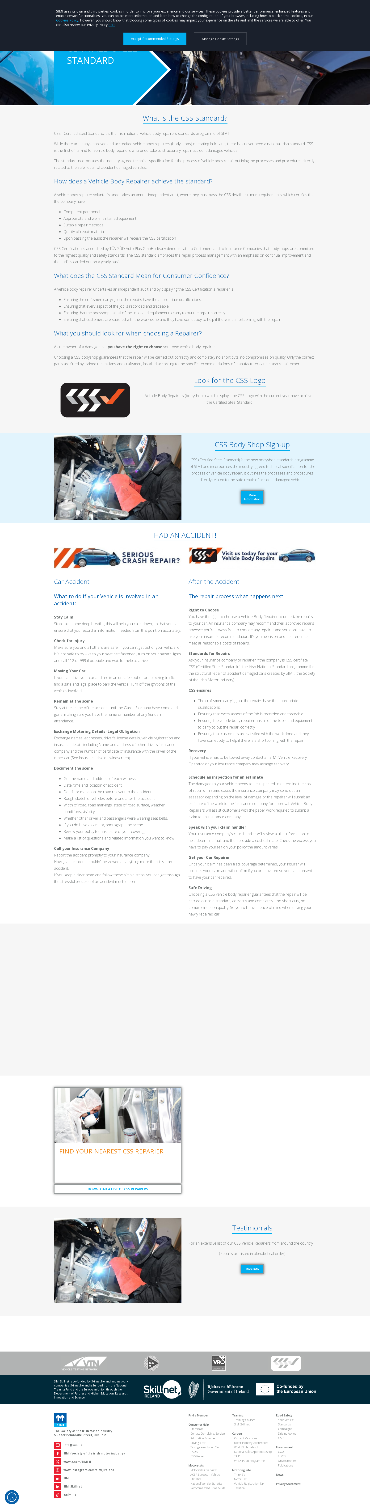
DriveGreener (287, 1461)
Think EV (239, 1475)
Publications (285, 1465)
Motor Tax (240, 1479)
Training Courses (244, 1420)
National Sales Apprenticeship (253, 1452)
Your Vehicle (286, 1420)
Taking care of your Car (204, 1447)
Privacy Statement (288, 1484)
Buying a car (198, 1443)
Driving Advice (287, 1434)
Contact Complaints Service (207, 1434)
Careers (237, 1434)
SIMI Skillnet (72, 1486)
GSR (281, 1438)
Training (238, 1415)
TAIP (237, 1456)
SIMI (66, 1478)
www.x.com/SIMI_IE (77, 1462)
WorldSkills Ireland (246, 1447)
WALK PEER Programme (249, 1461)
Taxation (239, 1488)
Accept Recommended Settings (155, 38)
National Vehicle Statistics (206, 1484)
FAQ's (194, 1452)
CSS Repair (197, 1456)
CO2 (281, 1452)
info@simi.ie (72, 1445)
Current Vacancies (245, 1438)
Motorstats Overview (203, 1470)
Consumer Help (199, 1425)
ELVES (282, 1456)
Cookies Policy (67, 20)
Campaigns (285, 1429)
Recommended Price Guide (208, 1488)
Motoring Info (241, 1470)
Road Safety (284, 1415)
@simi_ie (69, 1495)
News (280, 1475)
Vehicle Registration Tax (249, 1484)
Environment (284, 1447)
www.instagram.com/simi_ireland (88, 1470)
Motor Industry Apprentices (251, 1443)
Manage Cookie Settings (220, 39)
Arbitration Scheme (202, 1438)
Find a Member (198, 1415)
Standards (196, 1429)
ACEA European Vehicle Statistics (205, 1477)
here (112, 24)
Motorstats (196, 1465)
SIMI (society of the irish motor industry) (94, 1453)
